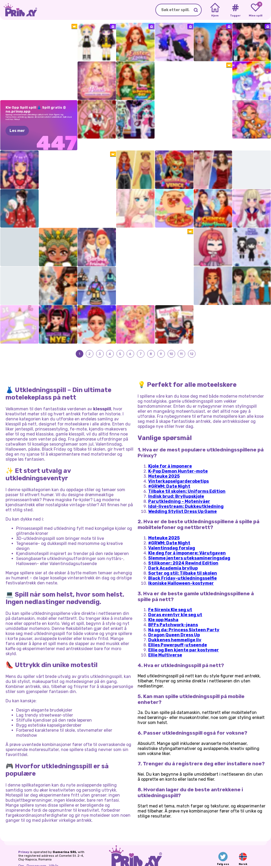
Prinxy (23, 841)
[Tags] (235, 10)
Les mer (17, 130)
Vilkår (53, 855)
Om (21, 855)
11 (181, 342)
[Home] (215, 10)
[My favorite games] (255, 10)
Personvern (36, 855)
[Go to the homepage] (18, 10)
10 (171, 342)
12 (191, 342)
